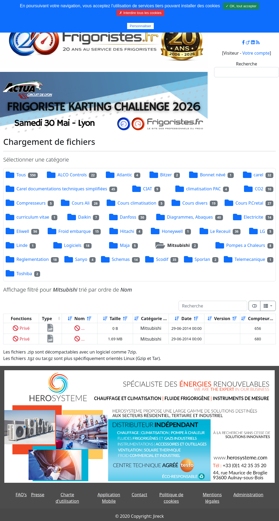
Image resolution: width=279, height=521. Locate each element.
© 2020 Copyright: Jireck (139, 516)
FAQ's (21, 495)
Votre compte (256, 53)
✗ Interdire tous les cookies (140, 13)
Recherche (246, 64)
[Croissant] (70, 318)
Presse (37, 495)
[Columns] (268, 306)
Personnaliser (140, 26)
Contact (139, 495)
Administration (248, 495)
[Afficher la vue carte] (254, 306)
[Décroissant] (89, 318)
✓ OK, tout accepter (241, 6)
